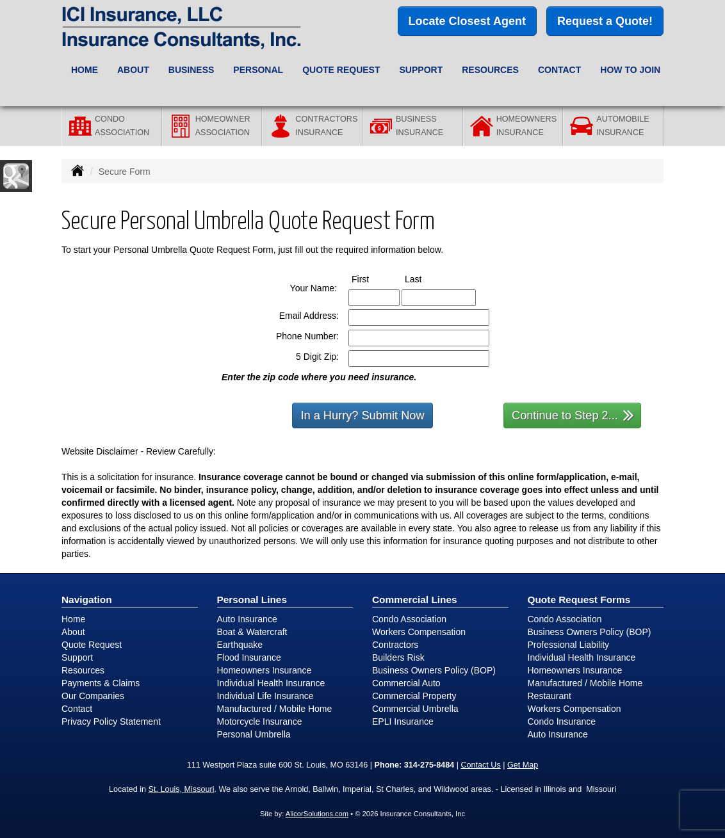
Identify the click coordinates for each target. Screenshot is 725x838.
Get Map (522, 765)
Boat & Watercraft (252, 632)
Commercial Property (414, 696)
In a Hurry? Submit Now (362, 415)
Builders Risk (398, 657)
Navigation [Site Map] (86, 599)
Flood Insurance (249, 657)
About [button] (133, 70)
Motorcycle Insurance (259, 721)
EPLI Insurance (403, 721)
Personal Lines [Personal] (252, 599)
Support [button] (421, 70)
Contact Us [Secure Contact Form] (480, 765)
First (372, 278)
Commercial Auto (406, 683)
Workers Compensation (419, 632)
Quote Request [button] (341, 70)
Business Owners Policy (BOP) (434, 670)
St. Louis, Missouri (182, 789)
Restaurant (549, 696)
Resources (82, 670)
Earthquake (240, 645)
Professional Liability (569, 645)
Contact (559, 70)
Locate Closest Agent (467, 21)
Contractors (395, 645)
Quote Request (91, 645)
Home (84, 70)
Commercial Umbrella (415, 709)
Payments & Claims (100, 683)
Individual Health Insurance (271, 683)
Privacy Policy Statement (111, 721)
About (73, 632)
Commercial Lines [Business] (414, 599)
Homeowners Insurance (264, 670)
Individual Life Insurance (265, 696)
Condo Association (409, 619)
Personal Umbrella (254, 734)
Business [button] (191, 70)
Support (77, 657)
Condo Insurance (562, 721)
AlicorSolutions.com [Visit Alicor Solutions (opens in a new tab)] (317, 814)
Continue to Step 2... (573, 414)
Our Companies (92, 696)
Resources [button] (490, 70)
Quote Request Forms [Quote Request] (579, 599)
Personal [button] (258, 70)
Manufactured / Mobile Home (274, 709)
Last (425, 278)
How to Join (630, 70)
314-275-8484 (429, 765)
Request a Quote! (605, 21)
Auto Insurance (247, 619)
